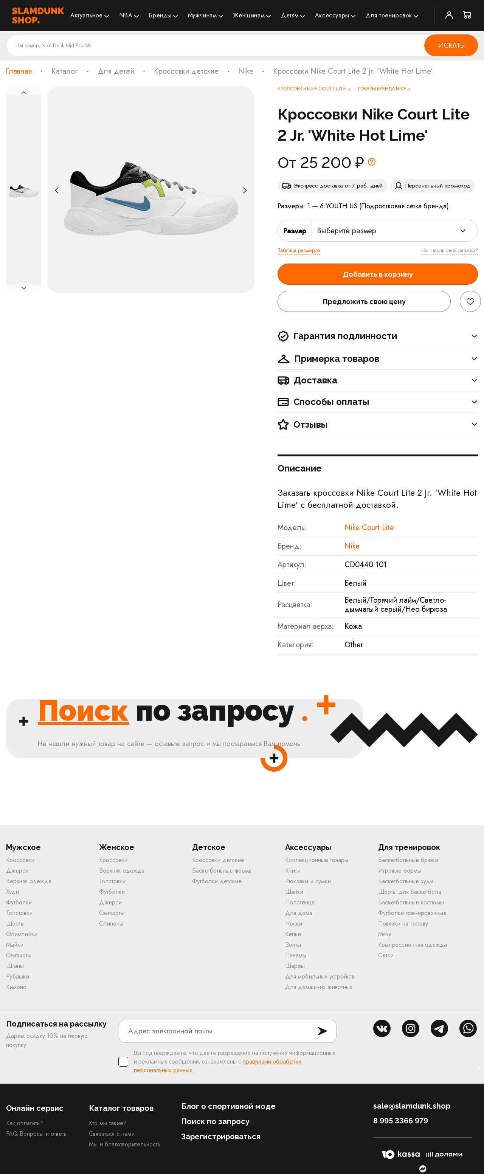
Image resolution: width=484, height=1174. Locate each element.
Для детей (116, 71)
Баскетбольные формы (222, 870)
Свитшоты (18, 955)
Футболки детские (217, 881)
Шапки (294, 891)
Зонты (293, 944)
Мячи (385, 934)
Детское (208, 847)
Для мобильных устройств (320, 976)
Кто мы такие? (108, 1123)
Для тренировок (389, 15)
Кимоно (16, 987)
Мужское (23, 847)
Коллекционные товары (316, 860)
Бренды (160, 15)
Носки (293, 923)
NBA (126, 15)
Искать (451, 45)
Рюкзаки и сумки (308, 881)
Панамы (295, 955)
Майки (14, 944)
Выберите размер (346, 230)
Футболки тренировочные (412, 913)
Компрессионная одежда (412, 944)
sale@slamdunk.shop (411, 1105)
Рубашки (17, 976)
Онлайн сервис (35, 1108)
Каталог (64, 71)
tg (439, 1028)
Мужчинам (202, 15)
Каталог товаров (121, 1108)
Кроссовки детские (186, 71)
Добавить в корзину (378, 274)
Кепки (293, 934)
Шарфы (295, 966)
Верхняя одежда (28, 881)
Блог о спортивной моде (228, 1106)
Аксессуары (332, 15)
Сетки (386, 955)
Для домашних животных (318, 987)
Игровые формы (399, 870)
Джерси (17, 870)
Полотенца (300, 902)
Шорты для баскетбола (409, 891)
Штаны (15, 966)
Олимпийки (21, 934)
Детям (290, 15)
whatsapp (468, 1028)
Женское (116, 847)
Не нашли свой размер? (450, 250)
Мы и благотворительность (124, 1144)
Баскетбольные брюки (408, 860)
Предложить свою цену (364, 302)
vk (382, 1028)
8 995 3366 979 (400, 1120)
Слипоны (111, 923)
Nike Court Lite (369, 527)
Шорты (15, 923)
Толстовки (19, 913)
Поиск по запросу (215, 1121)
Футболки (19, 902)
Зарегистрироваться (221, 1136)
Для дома (298, 913)
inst (410, 1028)
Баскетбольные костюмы (411, 902)
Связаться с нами (112, 1133)
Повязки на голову (403, 923)
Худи (12, 891)
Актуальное (86, 15)
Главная (19, 71)
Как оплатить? (24, 1123)
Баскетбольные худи (405, 881)
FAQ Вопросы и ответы (37, 1133)
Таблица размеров (299, 250)
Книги (293, 870)
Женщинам (249, 15)
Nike (245, 71)
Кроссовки (20, 860)
